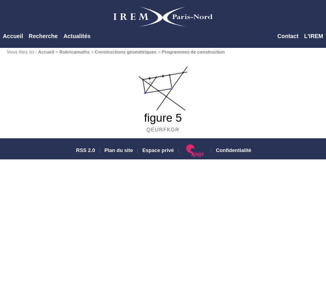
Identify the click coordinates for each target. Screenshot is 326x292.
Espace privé (158, 150)
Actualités (76, 36)
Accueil (13, 36)
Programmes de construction (193, 51)
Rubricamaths (74, 51)
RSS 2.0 (85, 150)
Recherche (43, 36)
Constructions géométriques (126, 51)
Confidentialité (233, 150)
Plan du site (118, 150)
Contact (287, 36)
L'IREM (313, 36)
